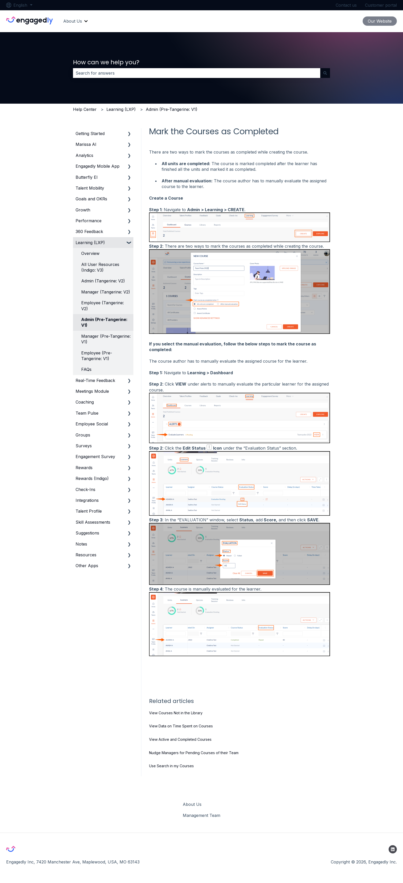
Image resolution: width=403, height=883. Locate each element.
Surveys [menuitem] (84, 445)
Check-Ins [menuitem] (85, 489)
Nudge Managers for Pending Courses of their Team (194, 753)
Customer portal (381, 5)
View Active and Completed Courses (180, 739)
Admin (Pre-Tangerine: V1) (171, 109)
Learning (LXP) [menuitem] (90, 242)
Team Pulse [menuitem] (87, 413)
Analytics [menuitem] (84, 155)
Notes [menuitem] (81, 544)
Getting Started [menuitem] (90, 133)
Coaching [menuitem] (85, 402)
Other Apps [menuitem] (87, 565)
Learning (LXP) (121, 109)
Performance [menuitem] (89, 220)
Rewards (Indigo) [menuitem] (92, 478)
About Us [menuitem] (192, 804)
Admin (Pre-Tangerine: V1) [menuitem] (104, 322)
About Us (72, 21)
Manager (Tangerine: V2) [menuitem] (105, 292)
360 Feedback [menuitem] (89, 231)
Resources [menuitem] (86, 554)
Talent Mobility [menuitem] (90, 188)
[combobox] (196, 73)
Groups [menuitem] (83, 435)
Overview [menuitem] (90, 253)
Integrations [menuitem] (87, 500)
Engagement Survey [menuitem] (95, 456)
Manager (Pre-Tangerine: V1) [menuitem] (106, 339)
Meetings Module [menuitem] (92, 391)
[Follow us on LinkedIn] (393, 849)
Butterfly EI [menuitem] (87, 177)
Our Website (380, 21)
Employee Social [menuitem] (92, 423)
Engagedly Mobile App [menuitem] (98, 166)
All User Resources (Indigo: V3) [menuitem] (100, 267)
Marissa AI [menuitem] (86, 144)
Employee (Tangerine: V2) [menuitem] (102, 305)
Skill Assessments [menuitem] (93, 522)
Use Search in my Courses (171, 766)
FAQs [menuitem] (86, 369)
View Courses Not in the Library (176, 713)
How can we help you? (106, 62)
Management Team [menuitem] (201, 815)
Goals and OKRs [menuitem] (91, 198)
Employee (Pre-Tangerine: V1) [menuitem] (96, 355)
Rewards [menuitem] (84, 467)
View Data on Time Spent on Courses (181, 726)
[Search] (325, 73)
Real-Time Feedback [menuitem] (95, 380)
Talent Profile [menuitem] (89, 511)
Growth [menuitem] (83, 209)
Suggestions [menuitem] (87, 533)
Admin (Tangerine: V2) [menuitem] (103, 280)
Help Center (85, 109)
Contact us (346, 5)
